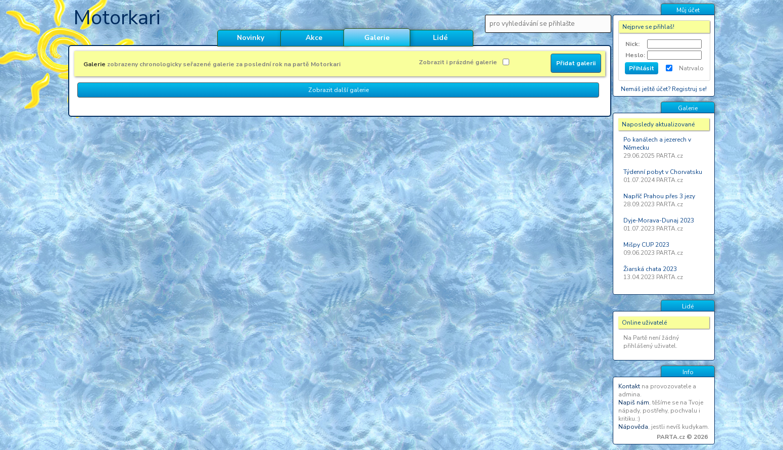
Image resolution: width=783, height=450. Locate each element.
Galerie (376, 37)
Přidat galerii (576, 63)
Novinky (250, 37)
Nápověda (633, 427)
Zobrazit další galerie (338, 90)
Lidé (440, 37)
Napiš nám (633, 402)
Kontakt (629, 386)
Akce (314, 37)
